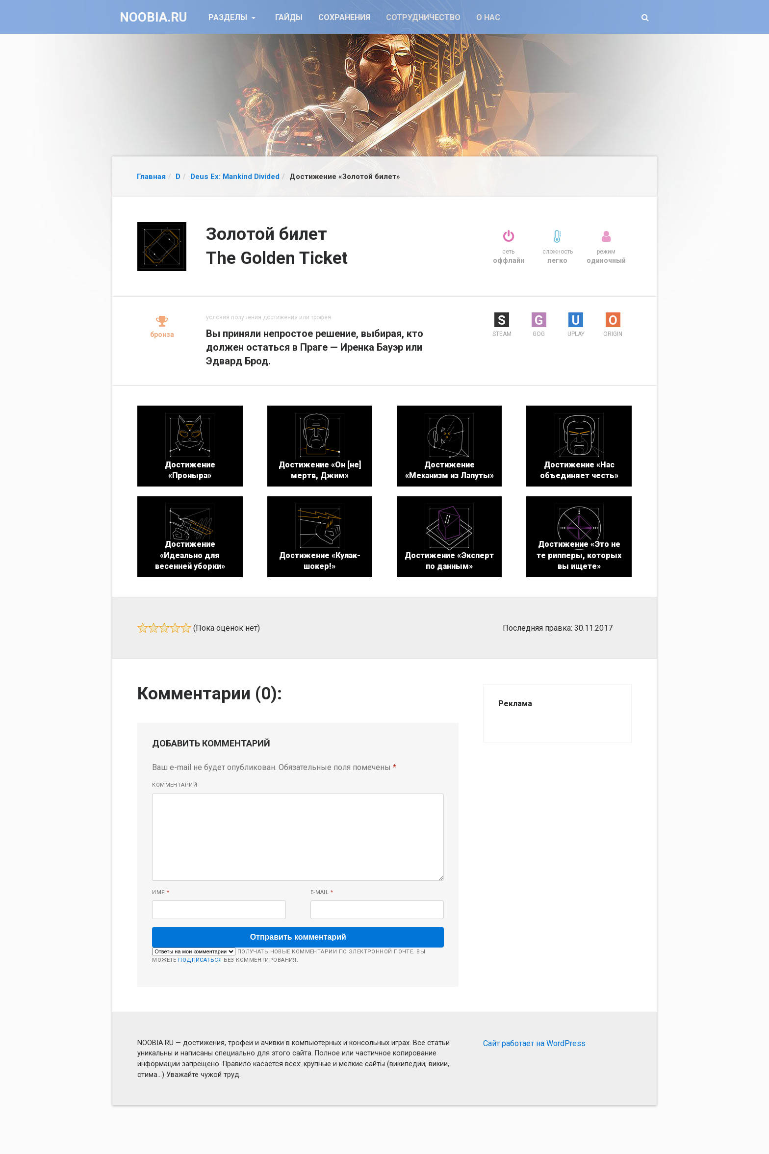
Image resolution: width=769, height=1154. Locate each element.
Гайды (289, 17)
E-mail (321, 892)
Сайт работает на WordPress (534, 1043)
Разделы (228, 17)
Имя (160, 892)
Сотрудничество (423, 17)
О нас (488, 17)
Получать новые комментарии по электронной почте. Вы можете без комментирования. (288, 955)
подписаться (200, 960)
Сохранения (344, 17)
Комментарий (174, 785)
